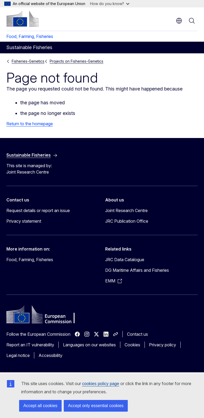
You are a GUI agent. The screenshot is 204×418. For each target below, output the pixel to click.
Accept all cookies (40, 405)
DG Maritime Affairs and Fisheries (137, 270)
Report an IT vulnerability (30, 344)
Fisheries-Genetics (28, 61)
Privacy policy (162, 344)
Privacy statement (23, 221)
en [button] (179, 21)
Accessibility (50, 355)
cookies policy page (100, 383)
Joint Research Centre (126, 210)
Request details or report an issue (38, 210)
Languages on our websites (89, 344)
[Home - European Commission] (22, 19)
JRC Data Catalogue (124, 259)
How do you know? (109, 3)
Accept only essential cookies (96, 405)
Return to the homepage (29, 123)
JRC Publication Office (126, 221)
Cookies (132, 344)
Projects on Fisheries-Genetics (76, 61)
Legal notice (18, 355)
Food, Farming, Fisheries (29, 36)
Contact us (137, 334)
